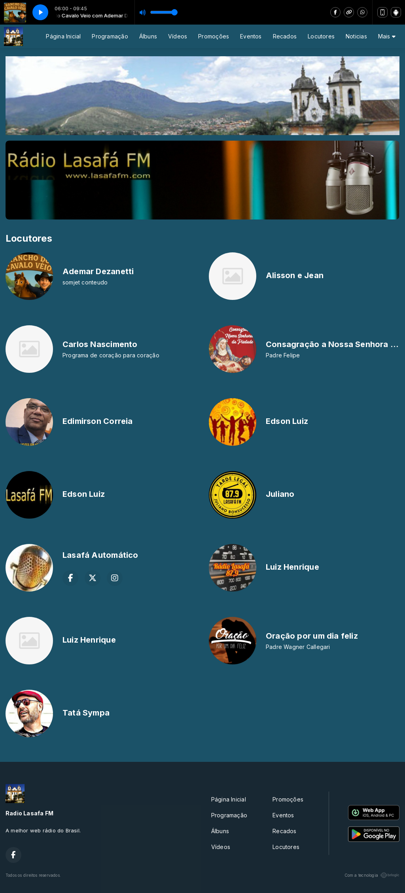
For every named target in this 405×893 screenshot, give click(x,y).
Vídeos (177, 36)
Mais (387, 36)
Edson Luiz (287, 421)
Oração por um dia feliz (312, 636)
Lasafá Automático (100, 555)
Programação (110, 36)
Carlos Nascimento (100, 344)
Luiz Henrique (292, 567)
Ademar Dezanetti (98, 271)
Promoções (213, 36)
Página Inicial (63, 36)
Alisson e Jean (295, 275)
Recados (285, 36)
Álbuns (148, 36)
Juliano (280, 494)
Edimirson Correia (97, 421)
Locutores (321, 36)
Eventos (250, 36)
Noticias (356, 36)
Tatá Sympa (86, 712)
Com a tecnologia (371, 875)
